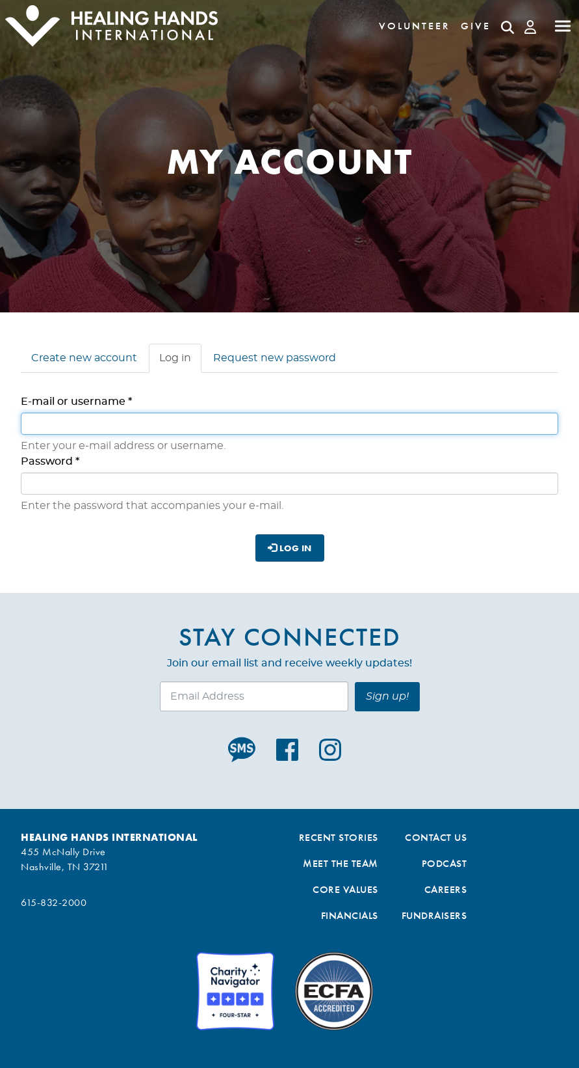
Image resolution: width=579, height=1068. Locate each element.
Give (476, 26)
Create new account (84, 358)
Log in (180, 362)
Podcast (444, 863)
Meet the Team (340, 863)
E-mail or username (76, 401)
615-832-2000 (53, 902)
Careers (445, 889)
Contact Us (436, 837)
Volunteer (414, 26)
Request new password (274, 358)
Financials (349, 915)
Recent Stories (338, 837)
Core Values (345, 889)
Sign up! (387, 696)
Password (50, 461)
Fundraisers (434, 915)
